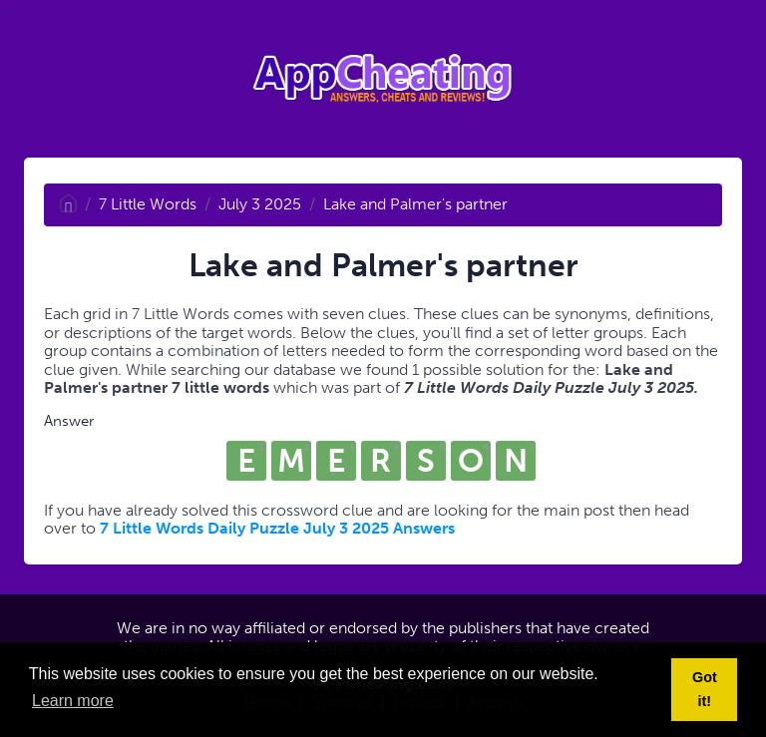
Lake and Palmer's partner (415, 203)
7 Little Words (147, 203)
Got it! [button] (704, 689)
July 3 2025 (259, 203)
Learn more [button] (73, 700)
